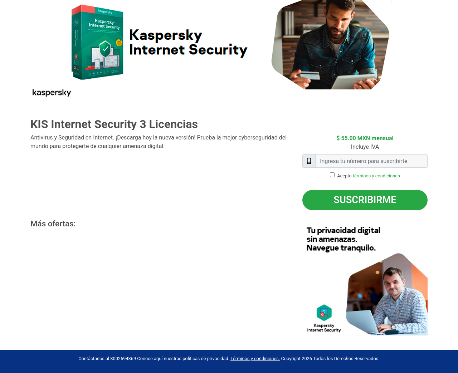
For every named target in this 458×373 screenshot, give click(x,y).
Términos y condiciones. (255, 358)
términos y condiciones (376, 175)
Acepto (368, 175)
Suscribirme (364, 200)
